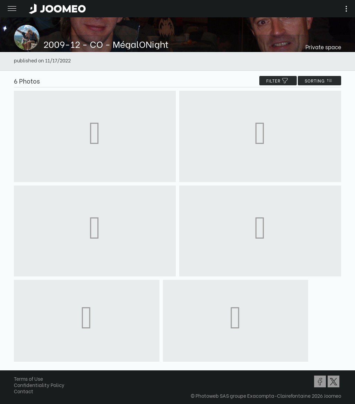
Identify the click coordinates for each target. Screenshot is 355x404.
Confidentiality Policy (39, 384)
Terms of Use (28, 378)
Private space (323, 47)
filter (278, 81)
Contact (23, 391)
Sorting (319, 81)
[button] (18, 368)
